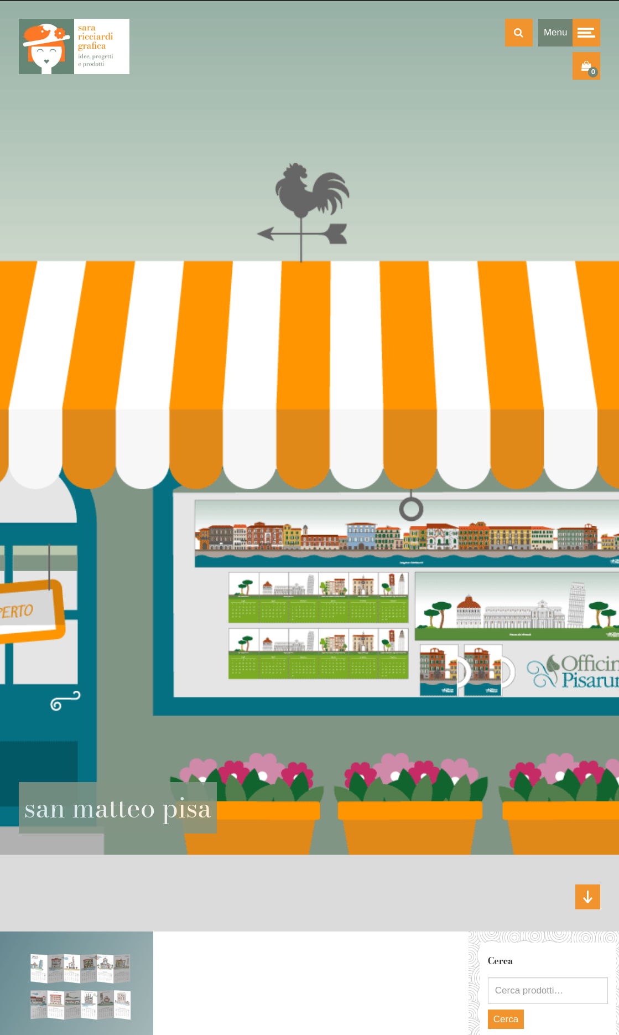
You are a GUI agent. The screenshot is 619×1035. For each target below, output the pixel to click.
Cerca (505, 1019)
